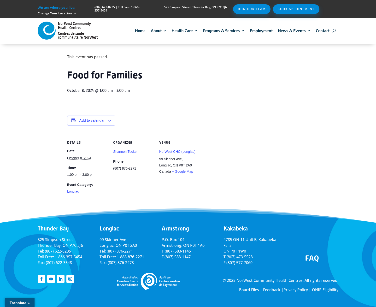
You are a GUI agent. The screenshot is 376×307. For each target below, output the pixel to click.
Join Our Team (252, 9)
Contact (322, 30)
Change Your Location (55, 13)
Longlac (73, 191)
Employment (261, 30)
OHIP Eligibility (325, 289)
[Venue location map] (230, 166)
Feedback (271, 289)
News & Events (292, 30)
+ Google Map (182, 171)
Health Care (182, 30)
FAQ (312, 258)
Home (140, 30)
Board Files (249, 289)
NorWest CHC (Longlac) (177, 152)
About (156, 30)
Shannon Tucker (125, 152)
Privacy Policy (295, 289)
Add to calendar (92, 120)
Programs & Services (221, 30)
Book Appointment (296, 9)
